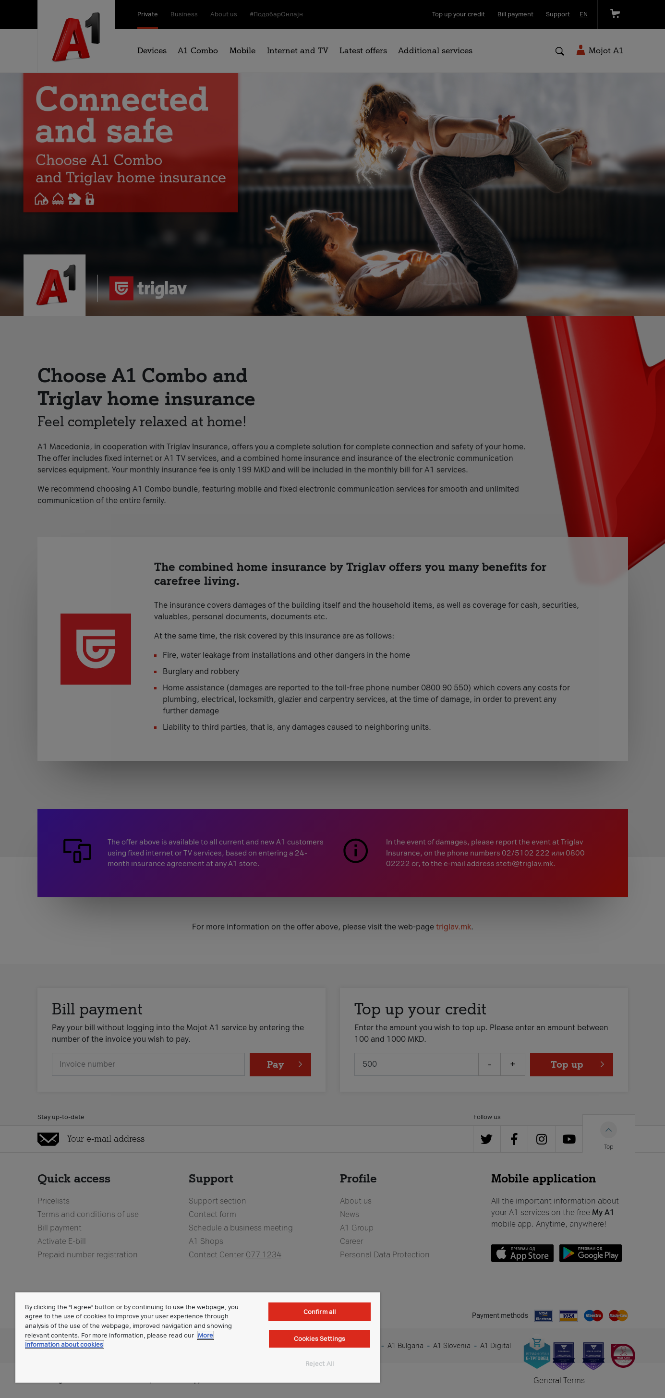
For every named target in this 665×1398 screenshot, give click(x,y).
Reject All (319, 1363)
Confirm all (319, 1311)
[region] (197, 1337)
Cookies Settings (319, 1338)
